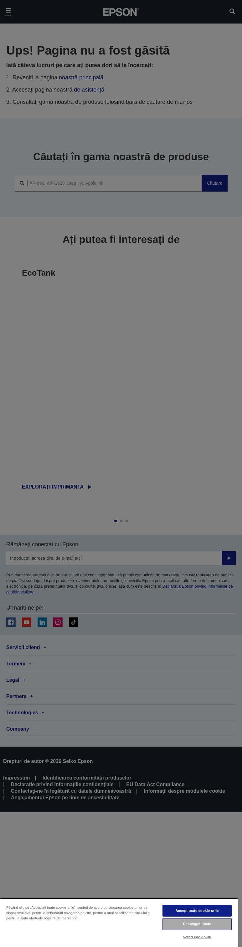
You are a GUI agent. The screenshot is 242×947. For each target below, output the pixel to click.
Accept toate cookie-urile (197, 911)
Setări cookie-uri (197, 937)
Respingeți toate (197, 924)
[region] (119, 922)
